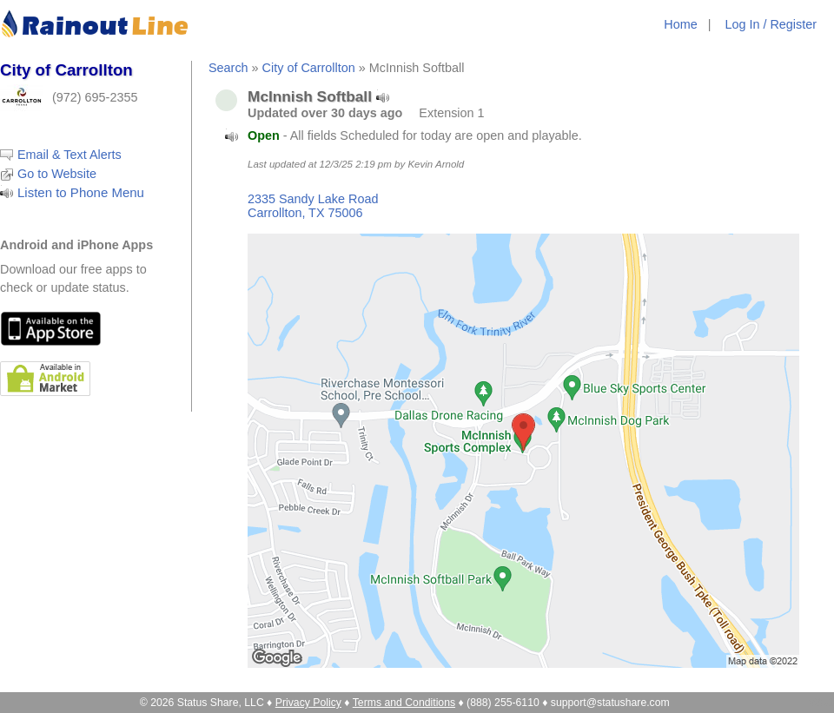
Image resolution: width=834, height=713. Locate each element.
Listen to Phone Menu (80, 192)
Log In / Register (771, 24)
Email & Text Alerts (69, 155)
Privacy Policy (308, 702)
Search (228, 68)
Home (680, 24)
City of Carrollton (308, 68)
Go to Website (56, 174)
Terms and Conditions (404, 702)
